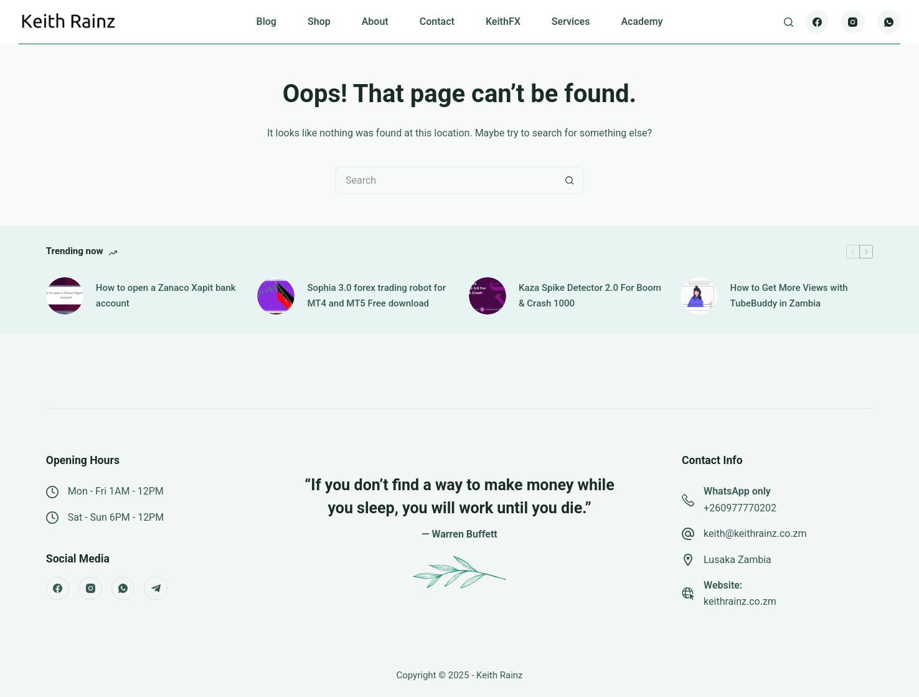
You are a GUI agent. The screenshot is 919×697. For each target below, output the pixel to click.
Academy (641, 21)
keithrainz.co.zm (740, 601)
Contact (437, 21)
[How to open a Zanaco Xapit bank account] (64, 296)
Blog (266, 21)
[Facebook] (817, 22)
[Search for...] (445, 180)
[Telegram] (155, 588)
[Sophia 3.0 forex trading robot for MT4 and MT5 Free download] (276, 296)
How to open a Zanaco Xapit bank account (166, 295)
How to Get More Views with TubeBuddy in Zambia (789, 295)
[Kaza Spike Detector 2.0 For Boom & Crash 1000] (487, 296)
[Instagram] (853, 22)
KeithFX (503, 21)
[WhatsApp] (889, 22)
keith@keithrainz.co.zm (755, 533)
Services (571, 21)
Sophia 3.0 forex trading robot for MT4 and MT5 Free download (376, 295)
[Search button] (570, 180)
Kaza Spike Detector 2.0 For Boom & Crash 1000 (590, 295)
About (375, 21)
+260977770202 (740, 508)
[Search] (788, 22)
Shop (319, 21)
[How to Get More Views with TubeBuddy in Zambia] (699, 296)
